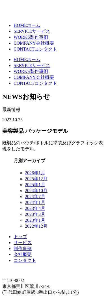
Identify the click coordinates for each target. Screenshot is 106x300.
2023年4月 (35, 208)
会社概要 (23, 254)
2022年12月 (36, 226)
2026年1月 (35, 172)
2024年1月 (35, 202)
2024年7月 (35, 196)
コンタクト (25, 260)
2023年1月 (35, 220)
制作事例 (23, 248)
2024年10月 (36, 190)
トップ (20, 236)
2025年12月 (36, 178)
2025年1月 (35, 184)
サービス (23, 242)
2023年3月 (35, 214)
